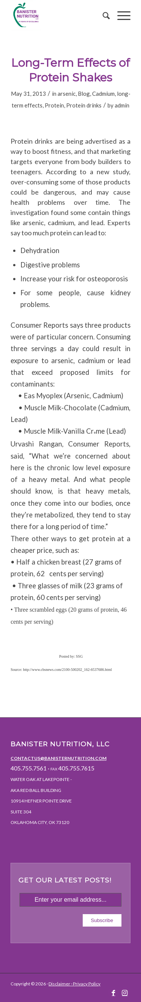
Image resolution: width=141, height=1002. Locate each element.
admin (122, 105)
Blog (84, 93)
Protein (54, 105)
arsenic (67, 93)
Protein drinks (84, 105)
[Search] (102, 15)
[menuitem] (102, 15)
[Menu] (120, 15)
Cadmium (103, 93)
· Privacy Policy (85, 984)
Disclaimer (59, 984)
